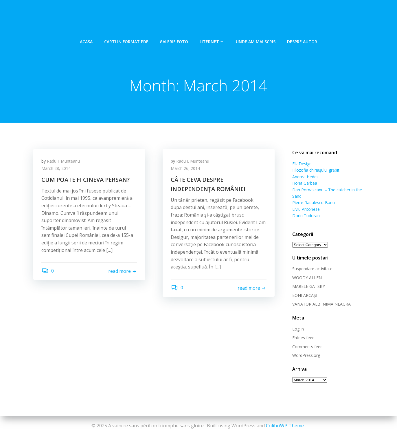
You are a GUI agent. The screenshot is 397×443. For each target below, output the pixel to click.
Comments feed (307, 340)
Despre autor (302, 40)
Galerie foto (174, 40)
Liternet (212, 40)
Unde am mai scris (255, 40)
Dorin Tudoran (305, 209)
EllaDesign (301, 164)
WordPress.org (306, 349)
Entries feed (303, 331)
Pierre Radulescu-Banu (313, 196)
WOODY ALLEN (306, 271)
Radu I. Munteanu (63, 161)
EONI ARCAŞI (304, 289)
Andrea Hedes (305, 176)
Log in (298, 322)
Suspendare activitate (312, 262)
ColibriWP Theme (285, 425)
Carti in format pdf (126, 40)
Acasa (86, 40)
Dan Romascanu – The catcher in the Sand (332, 190)
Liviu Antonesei (306, 203)
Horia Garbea (304, 183)
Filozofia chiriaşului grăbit (315, 170)
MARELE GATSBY (308, 280)
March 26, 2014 (186, 169)
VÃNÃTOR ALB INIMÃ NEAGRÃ (321, 297)
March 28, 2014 (56, 169)
